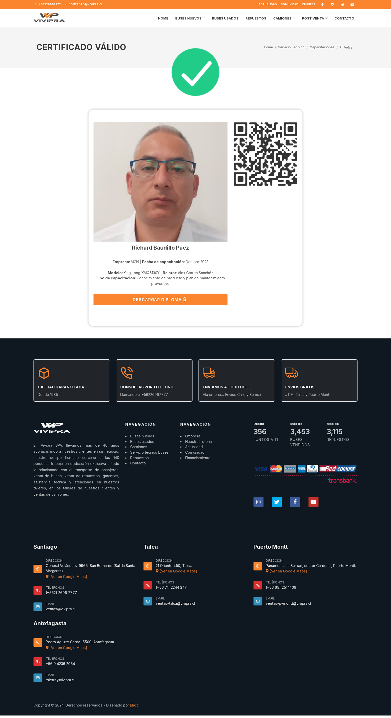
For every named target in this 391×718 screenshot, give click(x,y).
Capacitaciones (322, 47)
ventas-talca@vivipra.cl (175, 603)
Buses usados (142, 441)
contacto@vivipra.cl (84, 4)
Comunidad (289, 4)
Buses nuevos (142, 436)
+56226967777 (48, 4)
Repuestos (139, 458)
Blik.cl (134, 705)
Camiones (138, 447)
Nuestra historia (198, 441)
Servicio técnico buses (149, 452)
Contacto (138, 463)
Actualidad (267, 4)
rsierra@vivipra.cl (60, 680)
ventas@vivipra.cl (60, 609)
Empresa (309, 4)
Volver (347, 47)
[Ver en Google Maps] (66, 576)
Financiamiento (197, 458)
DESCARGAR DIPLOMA (160, 299)
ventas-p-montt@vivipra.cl (288, 603)
